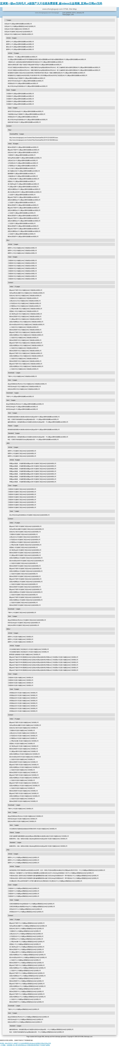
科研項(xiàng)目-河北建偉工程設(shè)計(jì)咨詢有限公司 (24, 622)
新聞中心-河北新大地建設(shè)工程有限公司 (20, 636)
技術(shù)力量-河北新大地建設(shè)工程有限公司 (23, 728)
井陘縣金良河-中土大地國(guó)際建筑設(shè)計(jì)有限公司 (26, 912)
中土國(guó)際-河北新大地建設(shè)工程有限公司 (23, 751)
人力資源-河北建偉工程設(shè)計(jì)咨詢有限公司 (23, 563)
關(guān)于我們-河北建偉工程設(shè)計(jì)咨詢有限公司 (25, 526)
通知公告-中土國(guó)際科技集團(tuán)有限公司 (20, 47)
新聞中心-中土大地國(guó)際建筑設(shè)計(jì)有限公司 (23, 857)
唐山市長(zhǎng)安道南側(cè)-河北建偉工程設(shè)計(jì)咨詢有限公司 (29, 515)
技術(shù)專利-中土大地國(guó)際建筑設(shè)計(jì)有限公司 (25, 1022)
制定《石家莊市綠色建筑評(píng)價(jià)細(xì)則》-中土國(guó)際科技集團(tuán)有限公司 (33, 419)
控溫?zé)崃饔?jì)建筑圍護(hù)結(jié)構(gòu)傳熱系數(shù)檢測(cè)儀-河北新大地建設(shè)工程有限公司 (39, 836)
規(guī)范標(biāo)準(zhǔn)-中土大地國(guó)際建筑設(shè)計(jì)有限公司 (28, 1017)
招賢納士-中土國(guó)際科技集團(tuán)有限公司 (22, 181)
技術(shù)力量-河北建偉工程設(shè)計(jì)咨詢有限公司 (25, 532)
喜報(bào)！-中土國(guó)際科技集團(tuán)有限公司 (22, 57)
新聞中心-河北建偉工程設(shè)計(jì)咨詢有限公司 (22, 451)
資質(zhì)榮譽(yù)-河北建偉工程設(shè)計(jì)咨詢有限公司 (26, 558)
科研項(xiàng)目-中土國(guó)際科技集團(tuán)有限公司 (22, 406)
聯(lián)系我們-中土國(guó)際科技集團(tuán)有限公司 (23, 147)
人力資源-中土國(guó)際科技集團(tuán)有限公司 (22, 194)
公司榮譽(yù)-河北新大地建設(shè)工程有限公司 (23, 738)
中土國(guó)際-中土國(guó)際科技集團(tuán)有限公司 (23, 186)
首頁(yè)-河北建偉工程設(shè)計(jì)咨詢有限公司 (18, 31)
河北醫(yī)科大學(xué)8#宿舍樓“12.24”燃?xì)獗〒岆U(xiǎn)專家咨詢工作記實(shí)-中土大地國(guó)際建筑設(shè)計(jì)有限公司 (45, 881)
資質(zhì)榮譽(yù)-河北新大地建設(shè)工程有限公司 (24, 754)
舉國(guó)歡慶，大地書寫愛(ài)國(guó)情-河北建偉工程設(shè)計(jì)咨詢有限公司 (32, 466)
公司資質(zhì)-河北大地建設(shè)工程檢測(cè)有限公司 (25, 303)
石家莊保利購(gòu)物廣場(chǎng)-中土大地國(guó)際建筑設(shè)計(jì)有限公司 (32, 906)
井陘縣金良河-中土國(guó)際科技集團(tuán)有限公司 (23, 83)
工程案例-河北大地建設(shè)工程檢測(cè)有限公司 (22, 260)
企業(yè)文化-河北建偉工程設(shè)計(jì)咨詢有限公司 (24, 537)
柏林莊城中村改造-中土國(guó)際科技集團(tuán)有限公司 (24, 122)
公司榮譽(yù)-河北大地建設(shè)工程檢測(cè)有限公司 (25, 306)
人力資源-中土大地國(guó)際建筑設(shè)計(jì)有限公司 (25, 960)
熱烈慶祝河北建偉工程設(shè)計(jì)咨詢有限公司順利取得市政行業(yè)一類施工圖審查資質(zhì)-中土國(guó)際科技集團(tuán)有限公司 (46, 73)
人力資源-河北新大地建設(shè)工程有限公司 (22, 759)
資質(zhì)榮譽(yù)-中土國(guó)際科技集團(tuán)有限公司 (24, 189)
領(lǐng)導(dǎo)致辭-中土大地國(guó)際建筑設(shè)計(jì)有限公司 (28, 926)
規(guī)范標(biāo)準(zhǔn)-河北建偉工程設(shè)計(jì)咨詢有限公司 (27, 620)
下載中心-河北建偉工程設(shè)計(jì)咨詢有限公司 (22, 612)
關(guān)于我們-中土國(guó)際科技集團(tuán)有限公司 (23, 150)
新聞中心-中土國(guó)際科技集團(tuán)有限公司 (20, 41)
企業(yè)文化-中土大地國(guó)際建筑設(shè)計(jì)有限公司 (26, 934)
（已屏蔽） (3, 1045)
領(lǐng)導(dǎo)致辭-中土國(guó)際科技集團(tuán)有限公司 (25, 158)
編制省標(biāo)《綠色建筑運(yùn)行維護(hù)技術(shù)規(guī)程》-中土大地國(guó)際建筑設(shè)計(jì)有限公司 (41, 1029)
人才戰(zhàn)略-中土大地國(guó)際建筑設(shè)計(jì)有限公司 (26, 941)
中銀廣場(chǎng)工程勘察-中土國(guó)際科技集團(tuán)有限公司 (26, 78)
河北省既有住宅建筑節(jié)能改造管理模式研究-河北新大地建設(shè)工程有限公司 (33, 829)
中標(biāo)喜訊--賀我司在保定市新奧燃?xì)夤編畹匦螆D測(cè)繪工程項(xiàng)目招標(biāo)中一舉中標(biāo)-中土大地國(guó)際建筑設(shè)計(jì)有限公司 (54, 875)
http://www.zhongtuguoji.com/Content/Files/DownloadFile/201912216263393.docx (33, 137)
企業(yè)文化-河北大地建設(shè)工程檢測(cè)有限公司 (25, 301)
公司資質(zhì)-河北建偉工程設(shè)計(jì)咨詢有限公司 (24, 539)
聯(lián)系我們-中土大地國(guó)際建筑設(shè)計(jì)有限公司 (26, 949)
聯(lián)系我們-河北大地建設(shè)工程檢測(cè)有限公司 (25, 316)
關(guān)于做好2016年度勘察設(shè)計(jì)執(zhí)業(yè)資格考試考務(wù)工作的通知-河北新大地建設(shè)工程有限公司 (43, 657)
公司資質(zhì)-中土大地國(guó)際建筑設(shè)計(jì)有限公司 (26, 936)
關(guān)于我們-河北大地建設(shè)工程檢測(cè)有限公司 (25, 290)
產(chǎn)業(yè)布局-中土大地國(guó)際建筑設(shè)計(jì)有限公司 (28, 957)
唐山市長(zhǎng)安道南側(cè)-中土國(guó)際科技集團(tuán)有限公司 (27, 86)
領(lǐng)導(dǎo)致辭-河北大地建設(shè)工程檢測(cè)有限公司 (27, 293)
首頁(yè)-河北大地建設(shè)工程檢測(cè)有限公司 (18, 34)
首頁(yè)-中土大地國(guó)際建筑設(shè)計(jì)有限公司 (20, 26)
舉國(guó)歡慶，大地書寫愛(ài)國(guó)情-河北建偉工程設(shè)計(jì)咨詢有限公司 (32, 476)
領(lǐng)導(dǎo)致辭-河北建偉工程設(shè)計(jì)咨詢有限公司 (26, 529)
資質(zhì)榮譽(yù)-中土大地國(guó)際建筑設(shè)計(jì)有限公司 (27, 954)
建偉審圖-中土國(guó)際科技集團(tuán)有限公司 (22, 173)
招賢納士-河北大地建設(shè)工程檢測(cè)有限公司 (23, 311)
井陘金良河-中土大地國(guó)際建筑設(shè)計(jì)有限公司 (25, 909)
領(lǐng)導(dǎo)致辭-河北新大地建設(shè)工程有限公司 (25, 725)
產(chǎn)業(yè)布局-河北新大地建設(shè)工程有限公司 (25, 757)
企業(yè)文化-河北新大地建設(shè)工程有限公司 (23, 733)
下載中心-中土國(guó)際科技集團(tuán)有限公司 (20, 396)
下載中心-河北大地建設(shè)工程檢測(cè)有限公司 (22, 376)
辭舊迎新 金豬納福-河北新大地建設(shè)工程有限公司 (24, 654)
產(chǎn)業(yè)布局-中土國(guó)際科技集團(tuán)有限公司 (24, 192)
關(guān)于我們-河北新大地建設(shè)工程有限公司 (24, 722)
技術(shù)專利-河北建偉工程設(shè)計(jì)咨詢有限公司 (23, 625)
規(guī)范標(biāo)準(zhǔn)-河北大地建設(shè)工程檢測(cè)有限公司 (27, 384)
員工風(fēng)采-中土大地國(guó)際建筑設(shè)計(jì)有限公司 (26, 947)
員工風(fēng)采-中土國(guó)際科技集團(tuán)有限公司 (23, 184)
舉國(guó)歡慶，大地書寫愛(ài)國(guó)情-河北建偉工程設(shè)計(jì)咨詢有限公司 (32, 463)
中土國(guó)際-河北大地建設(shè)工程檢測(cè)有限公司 (25, 319)
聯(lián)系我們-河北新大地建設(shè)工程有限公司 (23, 749)
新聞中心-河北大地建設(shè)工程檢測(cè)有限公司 (22, 248)
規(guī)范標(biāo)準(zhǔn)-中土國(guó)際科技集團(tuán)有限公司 (25, 404)
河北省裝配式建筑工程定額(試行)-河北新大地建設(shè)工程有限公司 (29, 649)
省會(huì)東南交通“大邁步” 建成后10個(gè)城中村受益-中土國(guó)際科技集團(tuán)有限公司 (34, 64)
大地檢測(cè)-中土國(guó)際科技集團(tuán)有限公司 (23, 176)
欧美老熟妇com (22, 1045)
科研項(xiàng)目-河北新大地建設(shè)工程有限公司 (22, 819)
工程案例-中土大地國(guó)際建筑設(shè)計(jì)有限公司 (23, 888)
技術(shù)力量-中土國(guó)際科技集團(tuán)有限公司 (23, 152)
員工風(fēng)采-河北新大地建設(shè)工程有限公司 (23, 746)
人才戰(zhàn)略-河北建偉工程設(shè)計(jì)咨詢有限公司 (25, 545)
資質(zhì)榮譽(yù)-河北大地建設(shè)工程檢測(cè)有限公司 (26, 322)
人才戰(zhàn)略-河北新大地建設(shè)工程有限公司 (24, 741)
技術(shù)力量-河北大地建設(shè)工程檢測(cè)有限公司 (25, 295)
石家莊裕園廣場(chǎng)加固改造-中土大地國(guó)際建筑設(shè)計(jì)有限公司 (31, 904)
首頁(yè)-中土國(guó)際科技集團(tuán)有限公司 (18, 24)
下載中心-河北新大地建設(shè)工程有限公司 (20, 808)
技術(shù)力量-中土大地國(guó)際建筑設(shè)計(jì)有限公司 (26, 928)
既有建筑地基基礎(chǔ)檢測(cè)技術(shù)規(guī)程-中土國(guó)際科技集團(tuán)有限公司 (34, 417)
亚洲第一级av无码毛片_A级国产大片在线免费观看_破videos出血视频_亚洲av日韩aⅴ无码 (51, 3)
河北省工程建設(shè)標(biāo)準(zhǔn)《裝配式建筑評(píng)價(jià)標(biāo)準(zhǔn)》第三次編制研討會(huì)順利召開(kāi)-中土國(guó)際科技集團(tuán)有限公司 (54, 67)
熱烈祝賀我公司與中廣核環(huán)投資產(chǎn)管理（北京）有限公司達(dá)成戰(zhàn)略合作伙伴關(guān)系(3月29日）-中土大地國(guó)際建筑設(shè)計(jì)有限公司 (57, 870)
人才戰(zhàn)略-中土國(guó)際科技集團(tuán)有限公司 (23, 179)
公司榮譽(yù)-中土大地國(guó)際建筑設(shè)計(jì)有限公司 (26, 939)
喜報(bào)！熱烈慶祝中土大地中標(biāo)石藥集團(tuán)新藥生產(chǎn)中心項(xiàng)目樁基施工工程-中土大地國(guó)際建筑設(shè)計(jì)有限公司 (51, 873)
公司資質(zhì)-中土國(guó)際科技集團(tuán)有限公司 (23, 163)
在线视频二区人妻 (12, 1045)
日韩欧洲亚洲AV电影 (33, 1045)
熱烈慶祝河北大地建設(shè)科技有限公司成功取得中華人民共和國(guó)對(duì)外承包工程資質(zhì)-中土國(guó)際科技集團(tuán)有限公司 (47, 75)
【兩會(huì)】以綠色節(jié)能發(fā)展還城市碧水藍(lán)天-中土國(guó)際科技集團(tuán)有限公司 (35, 62)
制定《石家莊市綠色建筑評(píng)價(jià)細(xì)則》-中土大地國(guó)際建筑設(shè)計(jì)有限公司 (36, 1032)
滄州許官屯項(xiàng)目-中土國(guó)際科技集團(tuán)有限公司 (25, 81)
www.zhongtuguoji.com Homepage (47, 13)
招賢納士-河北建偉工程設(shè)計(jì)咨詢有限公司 (23, 547)
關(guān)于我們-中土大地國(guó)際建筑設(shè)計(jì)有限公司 (27, 923)
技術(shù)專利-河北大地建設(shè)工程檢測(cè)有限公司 (24, 389)
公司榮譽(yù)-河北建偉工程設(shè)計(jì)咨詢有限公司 (24, 542)
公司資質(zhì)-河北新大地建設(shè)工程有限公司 (23, 735)
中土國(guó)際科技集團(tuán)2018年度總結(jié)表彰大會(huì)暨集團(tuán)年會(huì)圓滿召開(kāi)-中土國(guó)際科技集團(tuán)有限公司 (47, 59)
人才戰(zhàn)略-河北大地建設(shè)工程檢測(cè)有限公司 (25, 308)
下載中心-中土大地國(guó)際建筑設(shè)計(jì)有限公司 (23, 1009)
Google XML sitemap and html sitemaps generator (51, 1036)
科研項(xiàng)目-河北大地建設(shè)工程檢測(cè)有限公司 (24, 386)
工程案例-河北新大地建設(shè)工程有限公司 (20, 677)
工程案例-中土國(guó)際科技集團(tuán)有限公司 (20, 93)
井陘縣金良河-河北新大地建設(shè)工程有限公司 (23, 693)
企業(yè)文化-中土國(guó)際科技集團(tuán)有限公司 (23, 160)
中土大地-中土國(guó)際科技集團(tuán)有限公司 (22, 168)
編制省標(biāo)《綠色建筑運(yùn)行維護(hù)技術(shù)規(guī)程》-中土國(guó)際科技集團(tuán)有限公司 (38, 422)
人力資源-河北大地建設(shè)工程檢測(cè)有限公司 (23, 327)
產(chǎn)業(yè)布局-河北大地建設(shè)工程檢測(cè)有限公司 (26, 324)
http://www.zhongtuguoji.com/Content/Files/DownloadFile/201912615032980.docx (33, 140)
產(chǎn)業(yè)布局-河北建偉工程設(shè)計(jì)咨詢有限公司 (26, 560)
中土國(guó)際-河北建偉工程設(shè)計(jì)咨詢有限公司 (25, 555)
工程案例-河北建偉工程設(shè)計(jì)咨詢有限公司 (22, 489)
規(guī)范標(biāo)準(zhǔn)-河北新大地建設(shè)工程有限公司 (25, 816)
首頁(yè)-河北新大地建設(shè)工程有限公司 (17, 29)
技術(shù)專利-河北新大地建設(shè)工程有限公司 (22, 821)
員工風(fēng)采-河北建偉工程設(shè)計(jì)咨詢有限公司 (25, 550)
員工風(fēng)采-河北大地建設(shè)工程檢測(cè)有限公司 (25, 314)
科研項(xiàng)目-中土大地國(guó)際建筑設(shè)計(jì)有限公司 (25, 1019)
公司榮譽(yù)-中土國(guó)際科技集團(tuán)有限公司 (23, 165)
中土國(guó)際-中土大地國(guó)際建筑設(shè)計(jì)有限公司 (26, 952)
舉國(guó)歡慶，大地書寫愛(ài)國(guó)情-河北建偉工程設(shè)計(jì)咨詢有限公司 (32, 471)
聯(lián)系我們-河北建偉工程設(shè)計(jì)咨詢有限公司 (25, 552)
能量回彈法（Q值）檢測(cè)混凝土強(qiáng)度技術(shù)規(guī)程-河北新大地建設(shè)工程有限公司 (38, 839)
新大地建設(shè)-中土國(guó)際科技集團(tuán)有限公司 (24, 171)
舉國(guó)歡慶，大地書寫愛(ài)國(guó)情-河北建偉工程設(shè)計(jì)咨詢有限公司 (32, 474)
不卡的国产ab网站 (44, 1045)
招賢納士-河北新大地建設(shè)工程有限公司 (22, 743)
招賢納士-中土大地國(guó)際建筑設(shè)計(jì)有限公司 (25, 944)
